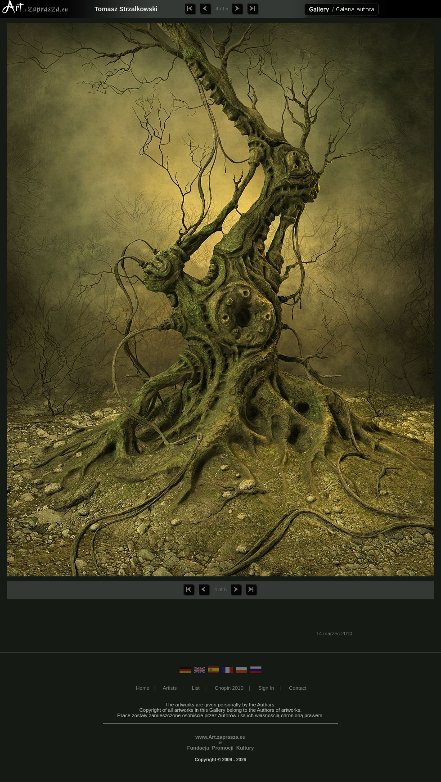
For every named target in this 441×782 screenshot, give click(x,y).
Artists (170, 688)
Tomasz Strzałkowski (126, 9)
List (195, 688)
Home (142, 688)
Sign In (266, 688)
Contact (297, 688)
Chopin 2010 (229, 688)
